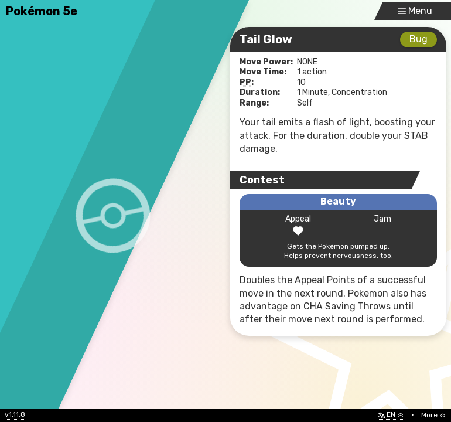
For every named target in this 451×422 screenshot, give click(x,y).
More (433, 415)
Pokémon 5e (41, 11)
